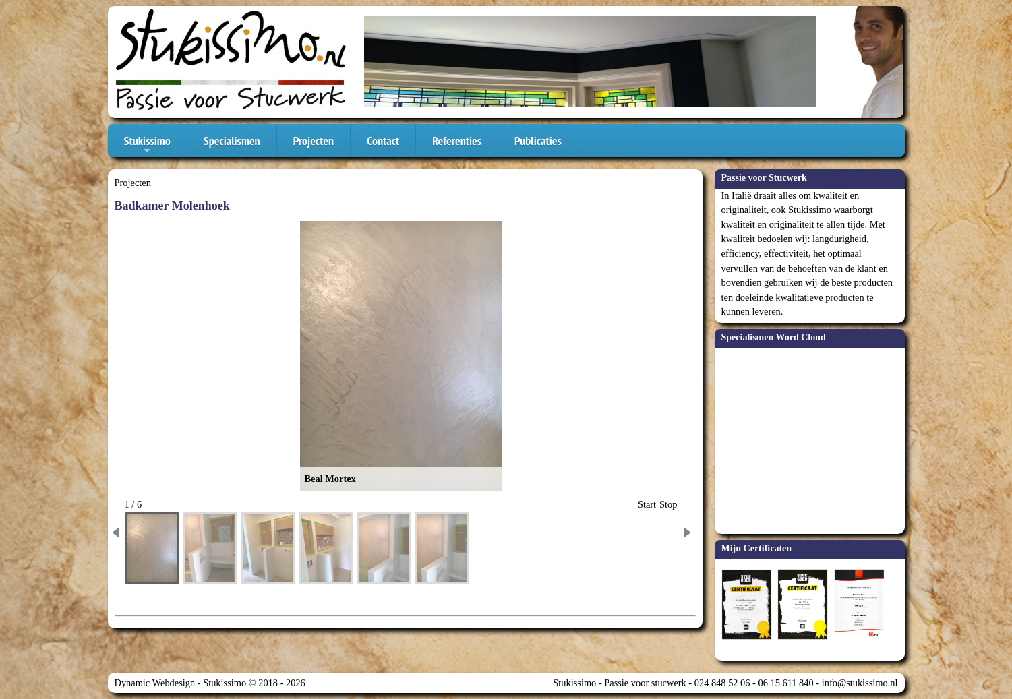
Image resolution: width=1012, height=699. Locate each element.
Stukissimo (147, 145)
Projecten (313, 140)
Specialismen (232, 140)
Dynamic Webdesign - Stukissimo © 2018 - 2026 (210, 682)
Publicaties (538, 140)
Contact (383, 140)
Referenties (456, 140)
